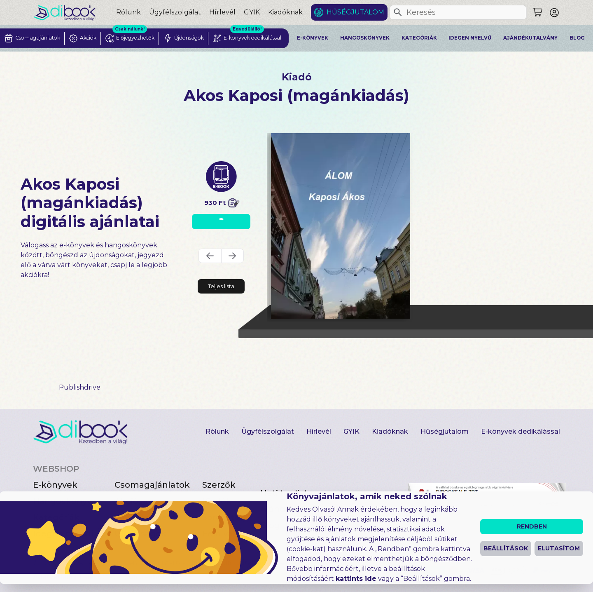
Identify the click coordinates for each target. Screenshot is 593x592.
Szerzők (219, 485)
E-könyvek (312, 38)
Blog (577, 38)
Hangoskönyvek (365, 38)
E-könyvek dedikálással (520, 431)
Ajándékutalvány (530, 38)
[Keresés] (398, 12)
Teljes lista (221, 286)
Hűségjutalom (355, 12)
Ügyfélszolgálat (175, 12)
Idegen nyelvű (469, 38)
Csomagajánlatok (152, 485)
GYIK (252, 12)
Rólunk (128, 12)
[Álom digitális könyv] (340, 226)
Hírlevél (222, 12)
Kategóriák (419, 38)
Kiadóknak (285, 12)
